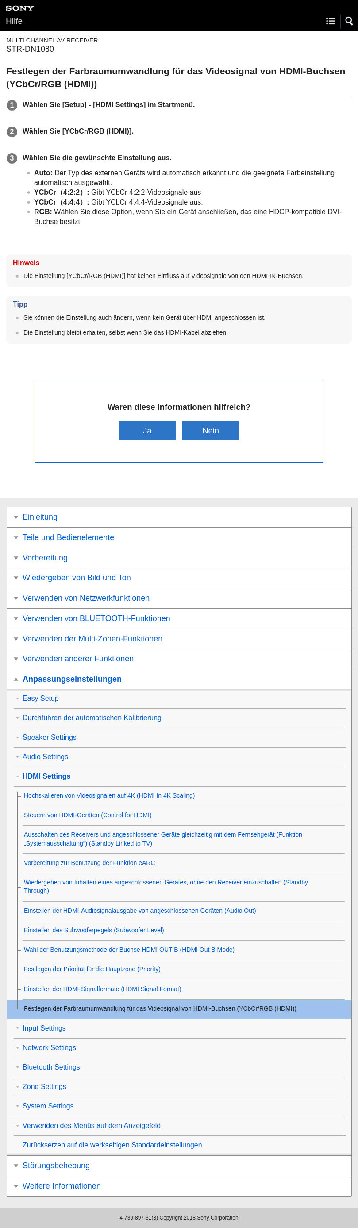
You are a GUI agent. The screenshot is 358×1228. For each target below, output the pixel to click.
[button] (349, 21)
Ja (147, 430)
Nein (210, 430)
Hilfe (14, 21)
